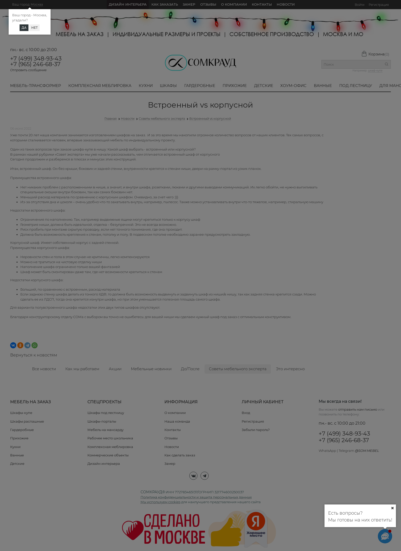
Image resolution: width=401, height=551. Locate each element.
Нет (34, 27)
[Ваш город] (392, 508)
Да (24, 27)
